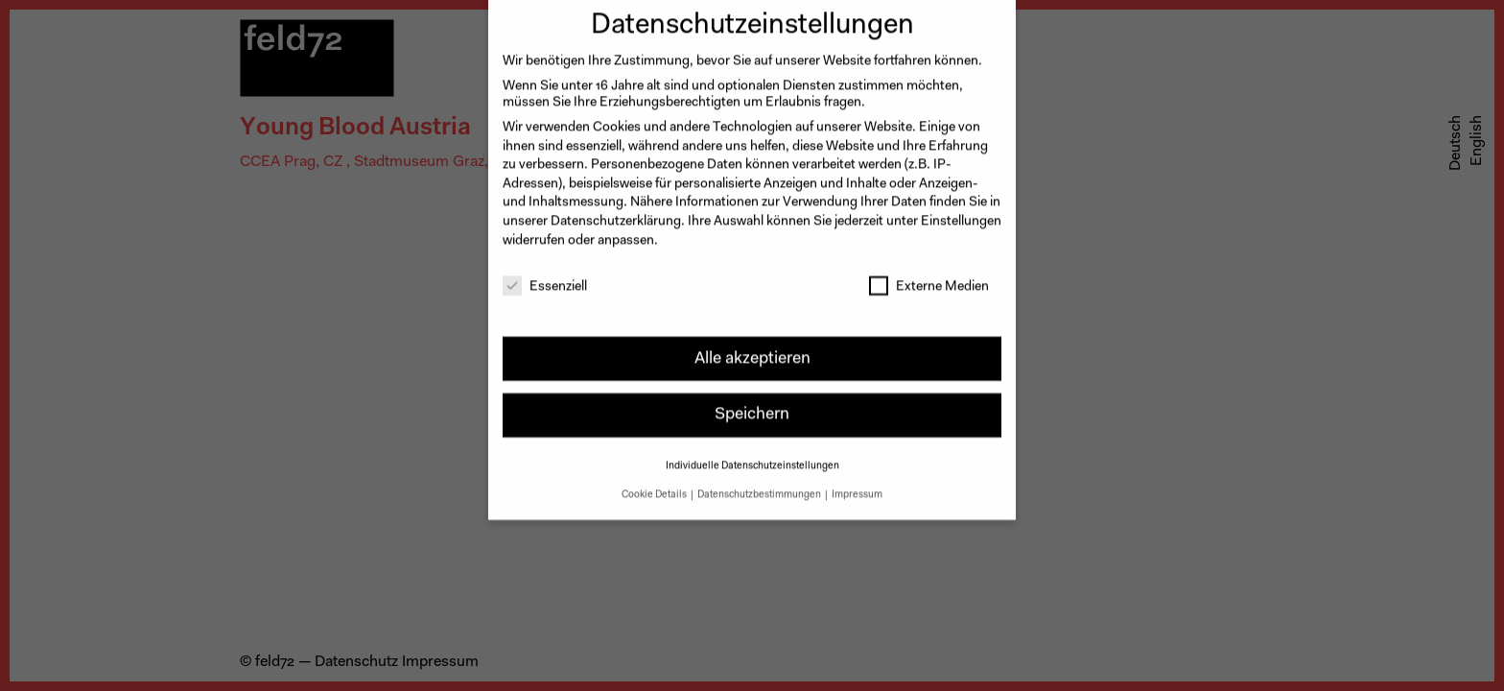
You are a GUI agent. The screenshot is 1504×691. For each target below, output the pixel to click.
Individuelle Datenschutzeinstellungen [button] (752, 455)
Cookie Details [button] (655, 484)
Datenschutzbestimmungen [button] (760, 484)
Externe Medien (929, 278)
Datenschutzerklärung (616, 211)
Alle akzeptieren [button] (752, 348)
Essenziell (545, 278)
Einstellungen (961, 211)
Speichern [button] (752, 404)
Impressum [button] (857, 484)
